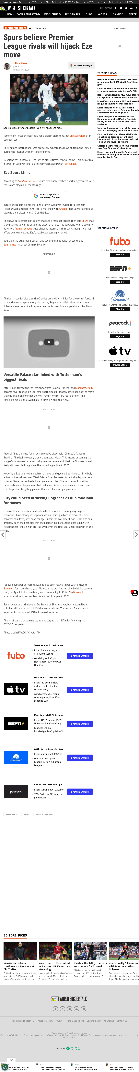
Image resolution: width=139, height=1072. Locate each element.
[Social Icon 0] (55, 1020)
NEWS (10, 14)
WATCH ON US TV (52, 14)
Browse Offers (80, 655)
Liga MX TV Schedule (91, 2)
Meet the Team (45, 1032)
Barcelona (9, 588)
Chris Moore (21, 63)
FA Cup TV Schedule (54, 2)
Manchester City (84, 388)
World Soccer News (44, 814)
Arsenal (63, 209)
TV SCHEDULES (73, 14)
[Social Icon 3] (76, 1020)
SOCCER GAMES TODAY (28, 14)
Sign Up (120, 254)
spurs (26, 814)
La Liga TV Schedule (111, 2)
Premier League (23, 229)
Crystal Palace (78, 136)
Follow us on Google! (83, 65)
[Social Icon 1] (62, 1020)
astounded (70, 164)
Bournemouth (11, 245)
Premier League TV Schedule (30, 2)
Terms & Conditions (74, 1032)
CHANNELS (119, 14)
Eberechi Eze (11, 814)
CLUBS (90, 14)
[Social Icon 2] (69, 1020)
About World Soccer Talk (23, 1032)
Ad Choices (109, 1032)
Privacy (58, 1032)
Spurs (85, 221)
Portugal (78, 592)
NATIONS (103, 14)
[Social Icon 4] (83, 1020)
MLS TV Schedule (72, 2)
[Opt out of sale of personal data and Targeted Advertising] (4, 1067)
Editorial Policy (94, 1032)
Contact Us (122, 1032)
